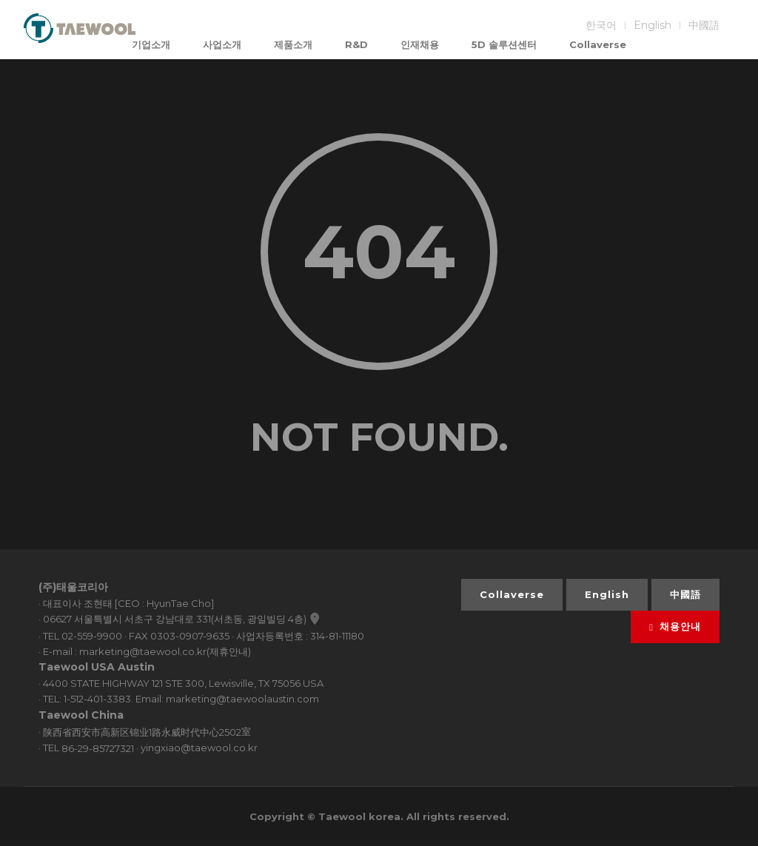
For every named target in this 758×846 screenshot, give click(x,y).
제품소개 (293, 44)
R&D (356, 44)
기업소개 (151, 44)
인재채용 (419, 44)
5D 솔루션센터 (504, 44)
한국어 (601, 25)
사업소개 (222, 44)
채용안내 (675, 626)
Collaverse (597, 44)
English (652, 25)
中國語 (704, 25)
